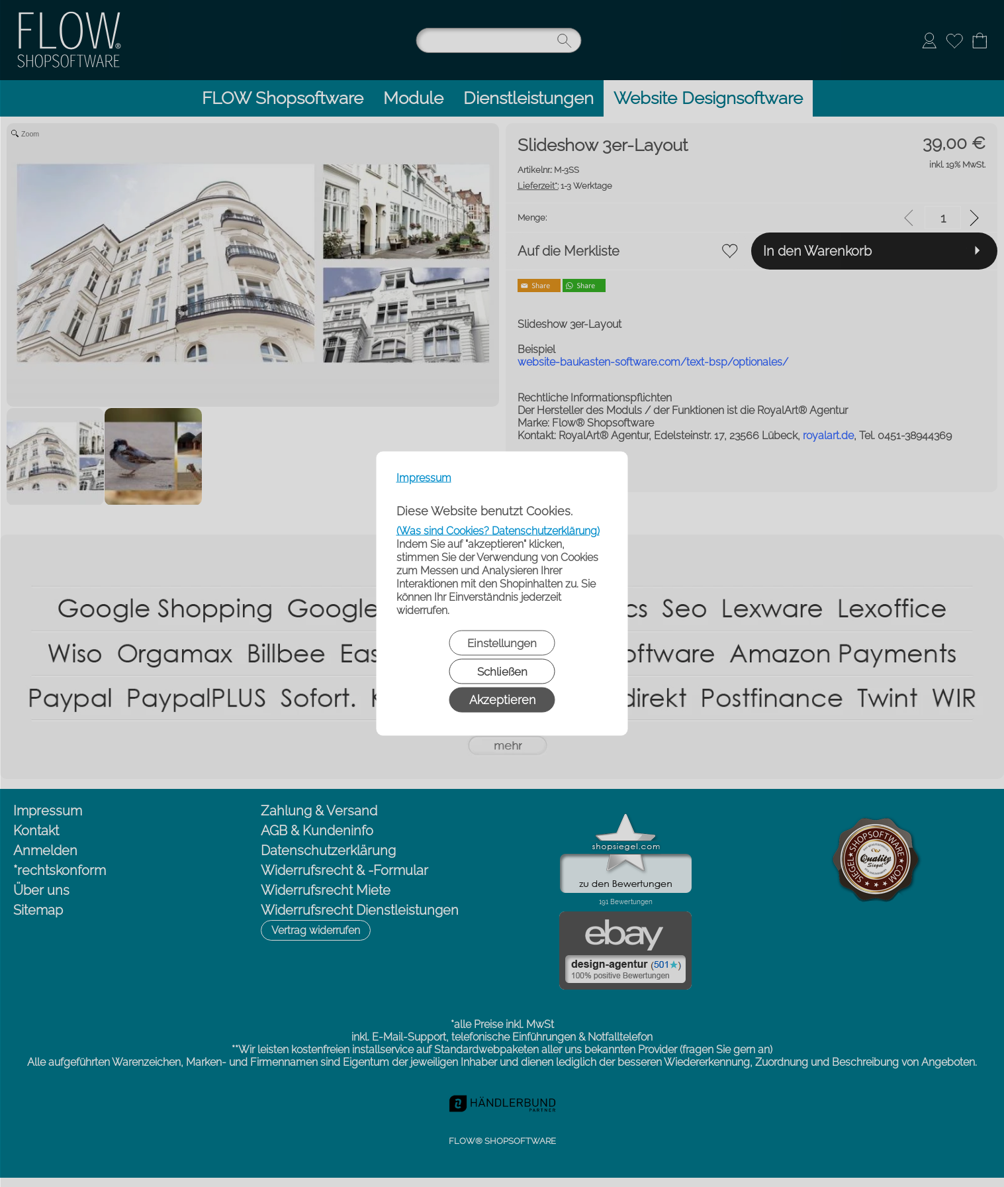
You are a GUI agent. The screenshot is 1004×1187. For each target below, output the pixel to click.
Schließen (502, 671)
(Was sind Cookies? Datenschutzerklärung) (498, 531)
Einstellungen (502, 643)
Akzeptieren (502, 700)
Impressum (423, 478)
